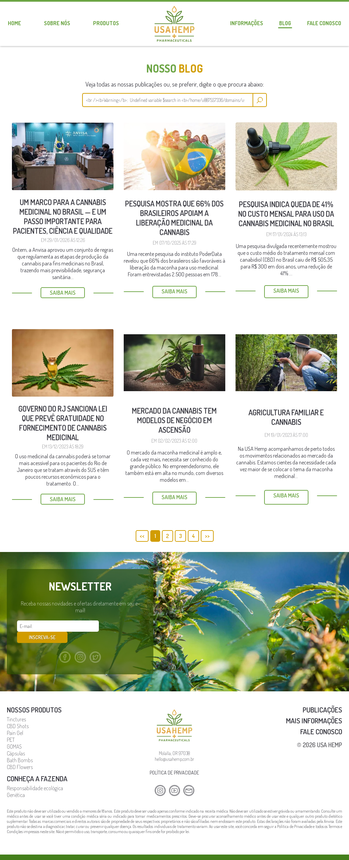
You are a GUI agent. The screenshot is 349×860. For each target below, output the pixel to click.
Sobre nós (57, 23)
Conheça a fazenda (37, 766)
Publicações (322, 698)
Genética (16, 783)
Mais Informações (314, 708)
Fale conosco (324, 23)
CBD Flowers (20, 755)
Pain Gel (15, 721)
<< (142, 536)
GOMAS (14, 735)
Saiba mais (63, 292)
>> (207, 536)
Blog (285, 23)
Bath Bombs (20, 748)
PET (11, 728)
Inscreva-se (122, 626)
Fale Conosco (321, 719)
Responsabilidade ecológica (35, 776)
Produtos (106, 23)
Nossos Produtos (34, 698)
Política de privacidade (174, 761)
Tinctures (16, 707)
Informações (246, 23)
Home (14, 23)
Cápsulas (16, 741)
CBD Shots (18, 714)
